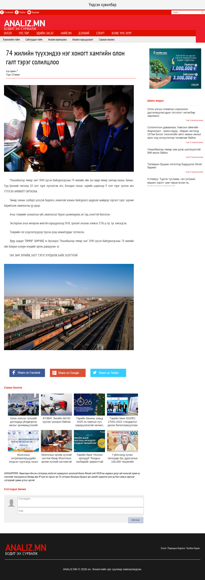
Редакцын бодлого (176, 548)
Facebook (6, 12)
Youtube (33, 12)
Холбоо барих (193, 548)
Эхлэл (163, 548)
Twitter (20, 12)
